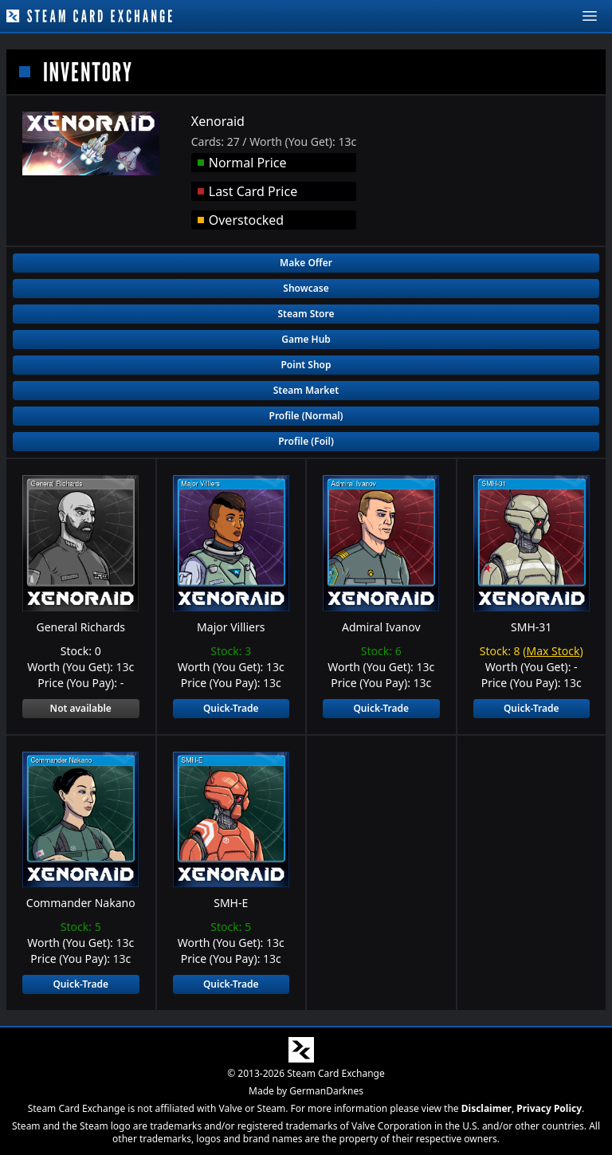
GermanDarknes (326, 1091)
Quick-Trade (231, 708)
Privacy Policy (549, 1108)
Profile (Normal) (306, 415)
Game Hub (306, 339)
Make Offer (306, 262)
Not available (81, 708)
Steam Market (306, 390)
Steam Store (305, 313)
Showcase (305, 288)
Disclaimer (486, 1108)
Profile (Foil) (306, 441)
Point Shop (305, 364)
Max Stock (552, 650)
